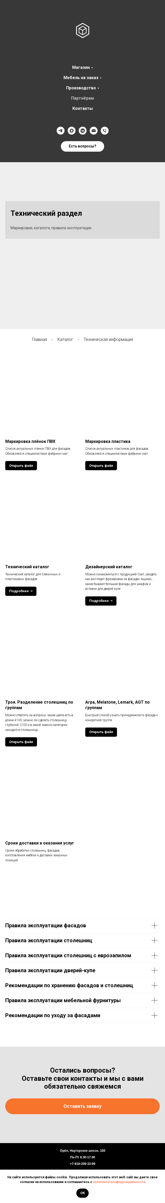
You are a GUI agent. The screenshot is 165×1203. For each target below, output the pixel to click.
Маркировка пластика (107, 441)
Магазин (81, 67)
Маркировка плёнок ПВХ (30, 441)
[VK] (83, 131)
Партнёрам (82, 98)
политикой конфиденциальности (119, 1182)
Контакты (82, 108)
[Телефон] (105, 131)
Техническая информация (108, 339)
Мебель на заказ (80, 77)
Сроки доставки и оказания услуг (39, 843)
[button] (82, 146)
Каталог (65, 339)
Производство (81, 87)
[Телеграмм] (61, 131)
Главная (39, 339)
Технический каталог (27, 566)
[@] (94, 131)
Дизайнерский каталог (108, 566)
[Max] (72, 131)
